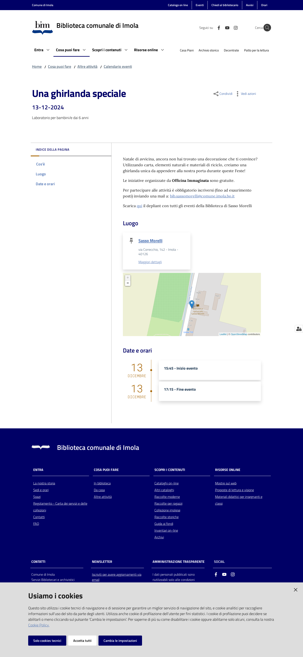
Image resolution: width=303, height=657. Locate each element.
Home (37, 66)
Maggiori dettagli (150, 261)
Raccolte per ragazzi (168, 503)
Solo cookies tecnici (47, 640)
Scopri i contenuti (169, 469)
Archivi (159, 537)
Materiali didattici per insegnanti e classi (238, 500)
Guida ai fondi (163, 523)
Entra (38, 469)
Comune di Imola (42, 5)
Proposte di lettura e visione (234, 490)
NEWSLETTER (102, 561)
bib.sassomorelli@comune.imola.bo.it (202, 196)
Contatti (39, 517)
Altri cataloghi (164, 490)
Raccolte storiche (166, 517)
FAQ (36, 523)
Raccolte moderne (167, 496)
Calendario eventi (118, 66)
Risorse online (227, 469)
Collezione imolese (167, 510)
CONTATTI (38, 561)
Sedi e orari (41, 490)
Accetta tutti (82, 640)
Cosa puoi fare (59, 66)
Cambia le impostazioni (120, 640)
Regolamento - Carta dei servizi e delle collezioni (60, 507)
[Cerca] (266, 28)
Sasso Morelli (150, 240)
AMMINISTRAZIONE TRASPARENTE (179, 561)
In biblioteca (102, 483)
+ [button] (128, 277)
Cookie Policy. (38, 625)
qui (139, 205)
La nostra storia (44, 483)
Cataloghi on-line (166, 483)
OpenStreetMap (239, 334)
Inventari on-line (166, 530)
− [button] (128, 283)
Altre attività (87, 66)
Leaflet (223, 334)
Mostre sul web (226, 483)
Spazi (37, 496)
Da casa (99, 490)
